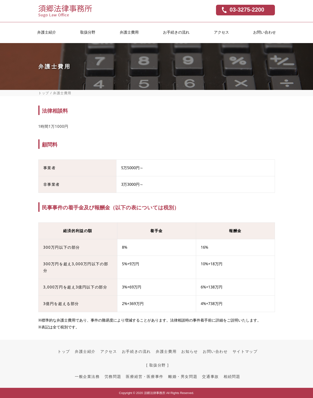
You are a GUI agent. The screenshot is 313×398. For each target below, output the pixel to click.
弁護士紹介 (46, 33)
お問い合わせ (264, 33)
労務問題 (113, 376)
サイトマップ (245, 351)
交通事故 (210, 376)
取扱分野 (87, 33)
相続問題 (232, 376)
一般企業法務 (87, 376)
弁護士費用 (129, 33)
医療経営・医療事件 (144, 376)
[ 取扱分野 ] (157, 365)
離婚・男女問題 (182, 376)
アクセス (221, 33)
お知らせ (189, 351)
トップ (43, 93)
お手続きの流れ (176, 33)
